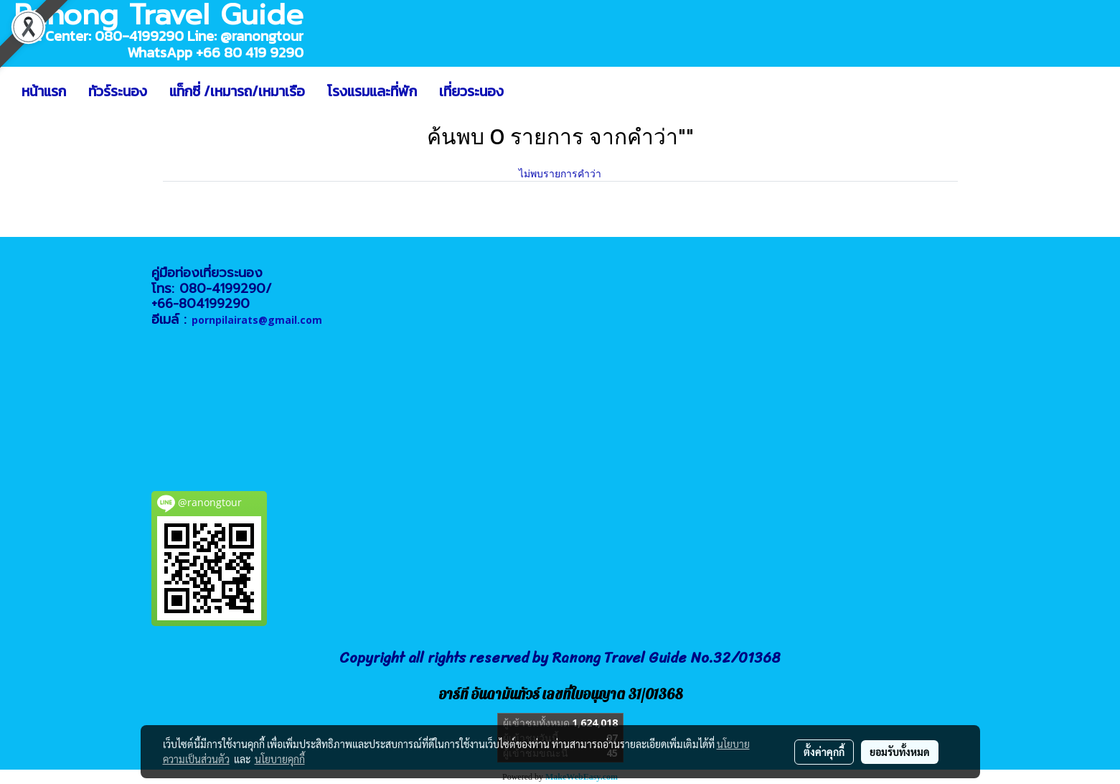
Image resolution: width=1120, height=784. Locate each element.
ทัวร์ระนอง (117, 91)
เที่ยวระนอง (471, 91)
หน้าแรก (44, 91)
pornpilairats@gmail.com (257, 320)
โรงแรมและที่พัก (372, 91)
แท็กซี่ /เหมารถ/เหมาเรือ (237, 91)
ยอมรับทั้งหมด (900, 751)
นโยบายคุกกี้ (280, 758)
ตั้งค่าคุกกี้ (824, 751)
